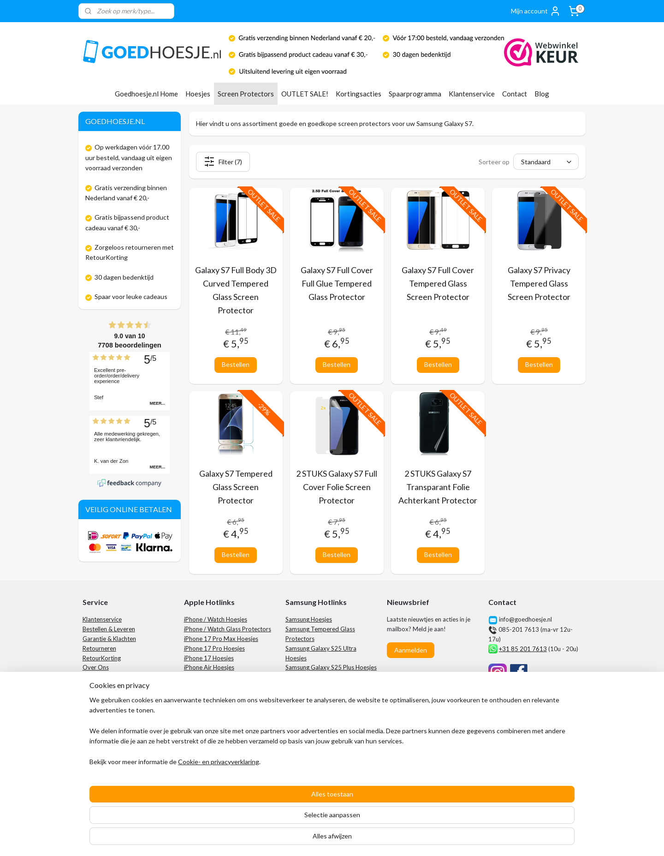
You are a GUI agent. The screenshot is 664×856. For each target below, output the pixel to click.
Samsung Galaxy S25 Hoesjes (324, 696)
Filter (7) (222, 161)
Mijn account (536, 11)
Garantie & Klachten (109, 638)
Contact (514, 94)
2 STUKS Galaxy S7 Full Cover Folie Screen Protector (336, 486)
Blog (541, 94)
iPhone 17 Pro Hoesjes (214, 648)
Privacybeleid (101, 715)
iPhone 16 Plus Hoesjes (215, 696)
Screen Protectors (246, 94)
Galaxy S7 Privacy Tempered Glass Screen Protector (538, 283)
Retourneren (99, 648)
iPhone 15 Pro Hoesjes (214, 725)
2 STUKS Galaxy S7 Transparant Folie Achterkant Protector (437, 486)
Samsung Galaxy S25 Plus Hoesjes (331, 667)
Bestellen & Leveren (109, 629)
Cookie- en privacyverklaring (207, 840)
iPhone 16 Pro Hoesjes (214, 686)
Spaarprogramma (415, 94)
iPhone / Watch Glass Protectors (227, 629)
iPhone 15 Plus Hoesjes (215, 734)
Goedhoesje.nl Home (146, 94)
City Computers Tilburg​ (537, 734)
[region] (271, 809)
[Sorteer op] (546, 161)
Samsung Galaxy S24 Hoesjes (324, 734)
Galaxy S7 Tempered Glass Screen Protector (235, 486)
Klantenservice (472, 94)
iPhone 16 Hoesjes (209, 706)
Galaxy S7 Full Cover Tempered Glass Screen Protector (438, 283)
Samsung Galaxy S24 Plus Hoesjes (331, 725)
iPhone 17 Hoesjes (209, 658)
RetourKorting (102, 658)
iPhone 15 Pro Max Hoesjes (221, 715)
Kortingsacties (358, 94)
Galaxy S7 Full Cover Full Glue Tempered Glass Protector (337, 283)
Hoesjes (197, 94)
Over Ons (96, 667)
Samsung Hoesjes (308, 619)
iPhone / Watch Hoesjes (215, 619)
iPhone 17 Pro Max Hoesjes (221, 638)
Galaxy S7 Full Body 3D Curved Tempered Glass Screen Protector (235, 290)
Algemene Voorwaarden (115, 706)
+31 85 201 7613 (523, 648)
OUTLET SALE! (304, 94)
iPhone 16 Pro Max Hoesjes (221, 677)
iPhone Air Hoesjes (209, 667)
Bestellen (235, 364)
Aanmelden (410, 650)
